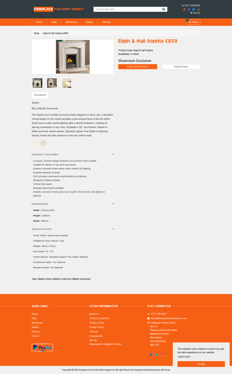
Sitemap (93, 331)
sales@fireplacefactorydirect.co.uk (168, 318)
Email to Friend (181, 66)
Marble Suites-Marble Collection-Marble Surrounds (64, 279)
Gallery (89, 22)
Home (39, 22)
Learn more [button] (184, 356)
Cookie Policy (96, 327)
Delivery (106, 22)
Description (40, 95)
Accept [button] (201, 364)
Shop (54, 22)
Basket (192, 21)
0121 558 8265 (191, 5)
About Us (94, 314)
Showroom (71, 22)
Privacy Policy (96, 322)
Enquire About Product (137, 66)
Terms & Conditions (99, 318)
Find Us (195, 13)
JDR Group (165, 370)
